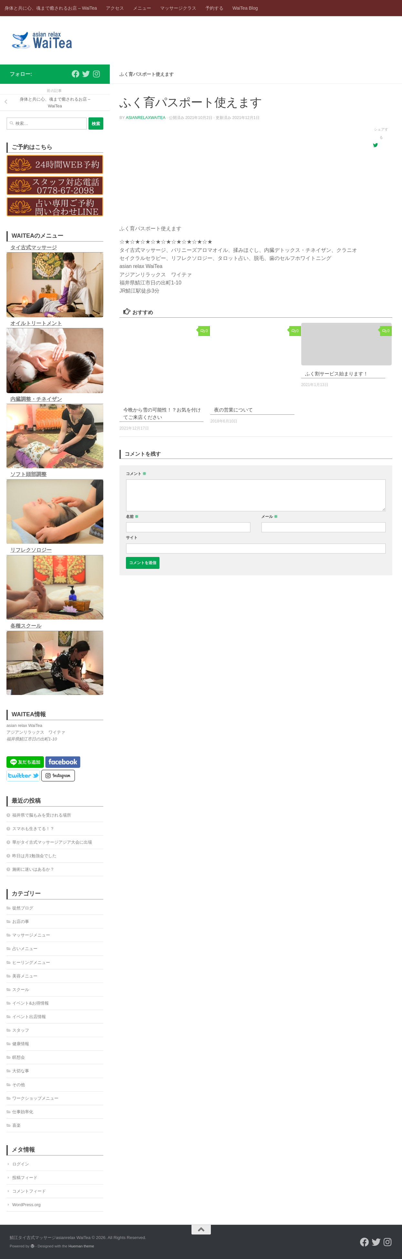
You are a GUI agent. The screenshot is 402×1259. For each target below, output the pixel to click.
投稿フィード (24, 1177)
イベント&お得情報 (30, 1003)
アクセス (115, 8)
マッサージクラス (178, 8)
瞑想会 (18, 1057)
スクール (20, 989)
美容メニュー (24, 976)
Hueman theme (81, 1246)
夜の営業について (233, 409)
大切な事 (20, 1070)
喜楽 (16, 1125)
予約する (214, 8)
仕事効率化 (22, 1111)
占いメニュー (24, 948)
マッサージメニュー (31, 935)
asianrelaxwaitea (145, 117)
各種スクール (25, 626)
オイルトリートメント (36, 323)
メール (269, 516)
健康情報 (20, 1043)
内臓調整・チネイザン (36, 399)
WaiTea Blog (245, 8)
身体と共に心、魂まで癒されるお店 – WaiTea (51, 8)
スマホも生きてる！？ (33, 828)
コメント (136, 473)
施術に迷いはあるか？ (33, 869)
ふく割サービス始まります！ (336, 373)
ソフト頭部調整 (28, 474)
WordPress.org (26, 1204)
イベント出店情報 (29, 1016)
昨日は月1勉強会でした (34, 855)
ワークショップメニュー (35, 1098)
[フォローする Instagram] (96, 74)
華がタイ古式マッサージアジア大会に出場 (52, 842)
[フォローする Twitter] (86, 74)
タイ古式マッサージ (33, 247)
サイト (132, 537)
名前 (132, 516)
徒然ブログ (22, 908)
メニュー (142, 8)
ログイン (20, 1164)
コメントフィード (29, 1191)
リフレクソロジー (31, 550)
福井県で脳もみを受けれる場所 (41, 815)
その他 (18, 1084)
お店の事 (20, 921)
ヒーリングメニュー (31, 962)
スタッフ (20, 1030)
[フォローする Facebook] (75, 74)
